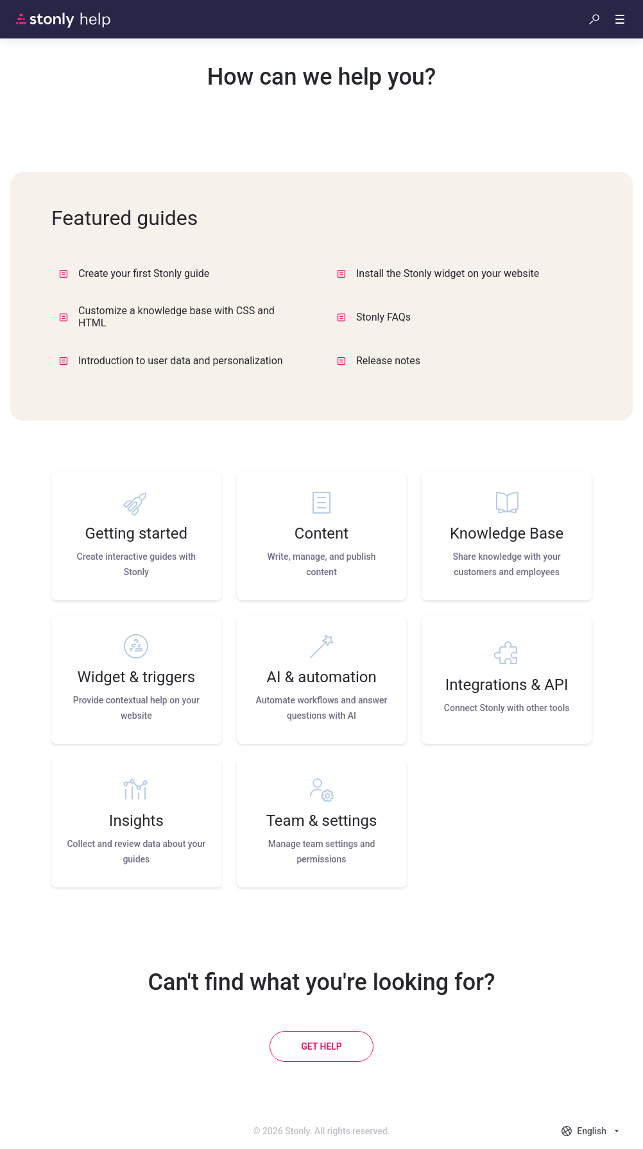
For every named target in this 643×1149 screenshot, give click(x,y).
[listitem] (136, 536)
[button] (594, 19)
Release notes (378, 361)
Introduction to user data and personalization (171, 361)
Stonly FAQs (374, 317)
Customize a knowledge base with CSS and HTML (167, 316)
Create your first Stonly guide (134, 273)
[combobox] (591, 1131)
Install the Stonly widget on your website (438, 273)
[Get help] (321, 1046)
